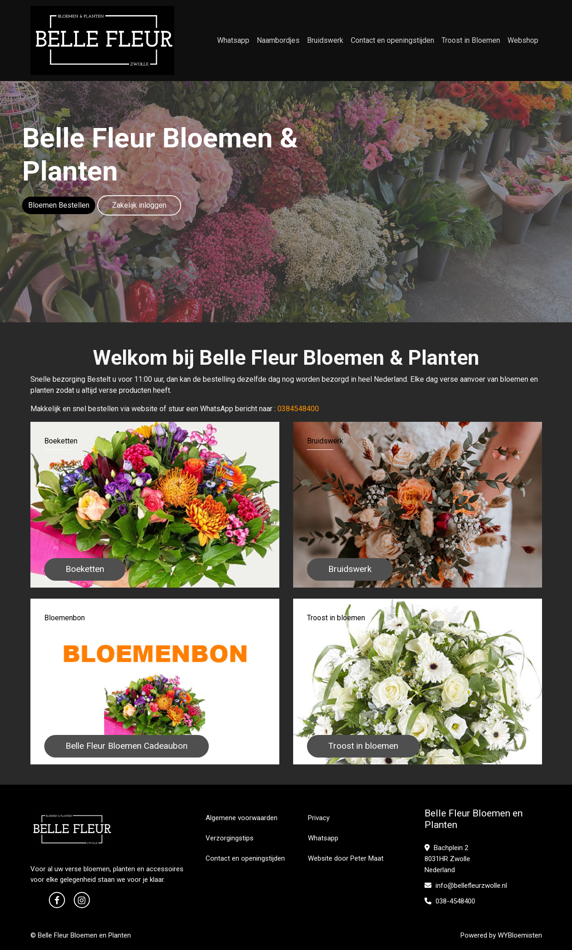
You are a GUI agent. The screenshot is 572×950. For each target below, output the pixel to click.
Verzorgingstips (230, 838)
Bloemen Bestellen (58, 205)
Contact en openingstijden (392, 40)
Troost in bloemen (363, 745)
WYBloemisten (520, 935)
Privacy (319, 818)
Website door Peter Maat (345, 858)
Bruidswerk (325, 40)
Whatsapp (233, 40)
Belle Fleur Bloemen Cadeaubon (126, 745)
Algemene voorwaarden (241, 818)
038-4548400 (450, 901)
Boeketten (84, 569)
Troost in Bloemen (471, 40)
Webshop (522, 40)
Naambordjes (278, 40)
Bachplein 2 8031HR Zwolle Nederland (447, 859)
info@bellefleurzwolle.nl (466, 885)
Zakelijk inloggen (139, 205)
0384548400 (298, 408)
